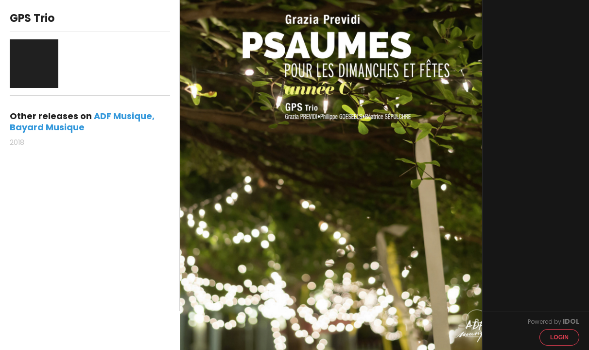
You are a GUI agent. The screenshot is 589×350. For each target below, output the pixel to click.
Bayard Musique (47, 127)
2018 (17, 142)
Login (559, 337)
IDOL (571, 321)
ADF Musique (123, 116)
